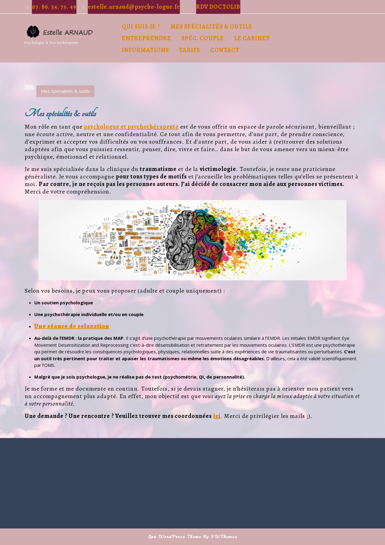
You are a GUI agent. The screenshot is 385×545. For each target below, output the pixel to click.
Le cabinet (252, 38)
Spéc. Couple (202, 38)
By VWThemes (220, 537)
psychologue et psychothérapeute (131, 127)
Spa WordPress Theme (174, 537)
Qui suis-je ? (141, 27)
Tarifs (189, 50)
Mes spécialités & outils (211, 27)
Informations (145, 50)
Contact (224, 50)
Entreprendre (146, 38)
